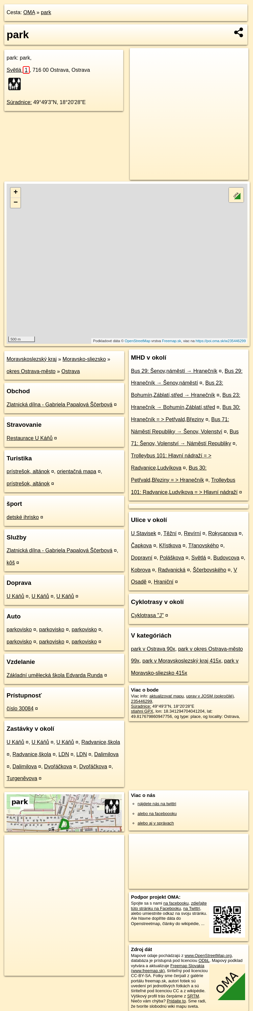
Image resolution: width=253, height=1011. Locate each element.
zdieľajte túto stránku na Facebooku (169, 906)
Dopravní (142, 557)
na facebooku (176, 903)
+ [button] (16, 193)
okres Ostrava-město (31, 371)
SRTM (193, 996)
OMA (29, 12)
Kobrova (141, 570)
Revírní (192, 533)
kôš (11, 562)
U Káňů (15, 596)
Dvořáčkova (58, 766)
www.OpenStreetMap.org (208, 955)
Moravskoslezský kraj (32, 359)
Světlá (18, 70)
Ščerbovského (209, 570)
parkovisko (19, 629)
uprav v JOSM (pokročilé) (210, 696)
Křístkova (170, 545)
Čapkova (141, 545)
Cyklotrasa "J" (147, 615)
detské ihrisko (23, 517)
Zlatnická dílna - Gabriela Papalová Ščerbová (59, 404)
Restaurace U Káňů (30, 438)
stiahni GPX (142, 711)
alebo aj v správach (156, 823)
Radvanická (171, 570)
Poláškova (172, 557)
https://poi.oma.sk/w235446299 (221, 341)
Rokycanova (222, 533)
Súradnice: (19, 102)
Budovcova (226, 557)
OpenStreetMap (138, 341)
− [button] (16, 203)
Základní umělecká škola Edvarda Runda (55, 675)
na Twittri (191, 908)
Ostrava (70, 371)
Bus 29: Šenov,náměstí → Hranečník (174, 371)
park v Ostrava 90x (153, 649)
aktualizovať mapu (167, 696)
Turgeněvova (22, 778)
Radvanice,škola (100, 742)
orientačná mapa (76, 471)
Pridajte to (176, 1000)
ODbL (203, 960)
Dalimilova (106, 754)
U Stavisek (143, 533)
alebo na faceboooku (157, 813)
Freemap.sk (171, 341)
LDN (63, 754)
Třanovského (203, 545)
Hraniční (164, 582)
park (46, 12)
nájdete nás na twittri (157, 803)
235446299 (141, 701)
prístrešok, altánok (28, 471)
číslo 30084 (20, 708)
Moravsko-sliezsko (84, 359)
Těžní (170, 533)
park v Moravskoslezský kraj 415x (181, 661)
